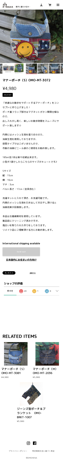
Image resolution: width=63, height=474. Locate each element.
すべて (10, 291)
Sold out (21, 251)
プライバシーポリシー (18, 451)
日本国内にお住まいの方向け (21, 260)
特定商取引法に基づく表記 (43, 451)
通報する (33, 273)
